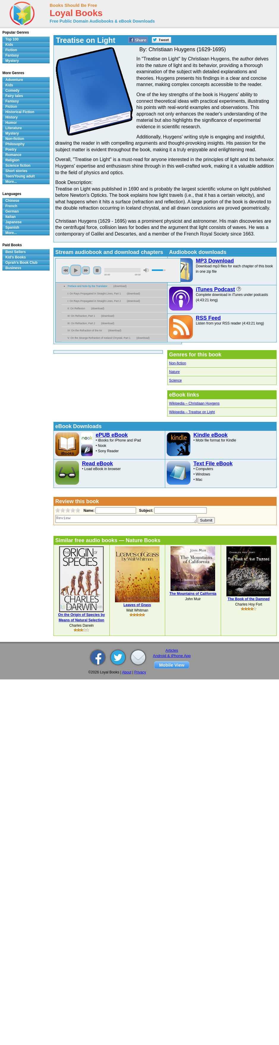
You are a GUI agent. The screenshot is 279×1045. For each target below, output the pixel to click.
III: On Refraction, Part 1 (81, 315)
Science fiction (18, 165)
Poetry (10, 149)
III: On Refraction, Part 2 (81, 323)
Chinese (12, 201)
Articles (171, 650)
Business (13, 268)
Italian (10, 217)
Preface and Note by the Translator (88, 286)
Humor (11, 123)
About (126, 672)
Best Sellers (15, 252)
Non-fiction (177, 363)
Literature (13, 128)
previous (66, 270)
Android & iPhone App (172, 655)
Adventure (14, 80)
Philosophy (15, 144)
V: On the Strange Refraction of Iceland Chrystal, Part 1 (98, 337)
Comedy (12, 90)
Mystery (12, 61)
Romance (13, 155)
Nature (174, 372)
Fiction (11, 50)
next (86, 270)
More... (11, 182)
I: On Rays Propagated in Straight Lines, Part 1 (94, 293)
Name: (88, 511)
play (76, 270)
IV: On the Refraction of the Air (84, 330)
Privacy (140, 672)
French (11, 206)
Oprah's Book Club (21, 263)
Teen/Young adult (20, 176)
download (120, 286)
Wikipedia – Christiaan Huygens (194, 403)
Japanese (13, 222)
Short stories (16, 171)
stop (97, 270)
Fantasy (12, 55)
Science (175, 380)
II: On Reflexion (76, 308)
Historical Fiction (19, 112)
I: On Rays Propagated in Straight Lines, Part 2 (94, 301)
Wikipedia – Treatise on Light (192, 412)
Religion (12, 160)
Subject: (145, 511)
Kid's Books (15, 257)
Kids (9, 45)
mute (146, 270)
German (12, 211)
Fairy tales (14, 96)
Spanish (12, 227)
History (11, 117)
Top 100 (11, 39)
